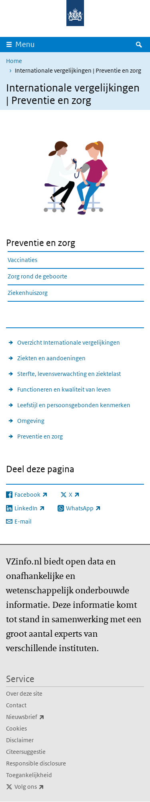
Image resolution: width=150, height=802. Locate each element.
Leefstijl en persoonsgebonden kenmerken (73, 405)
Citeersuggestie (26, 751)
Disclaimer (20, 740)
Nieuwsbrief (43, 717)
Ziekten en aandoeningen (51, 358)
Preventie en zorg (40, 436)
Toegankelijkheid (29, 775)
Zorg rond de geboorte (37, 276)
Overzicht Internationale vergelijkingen (68, 342)
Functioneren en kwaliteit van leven (64, 389)
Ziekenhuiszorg (28, 292)
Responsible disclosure (36, 763)
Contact (16, 705)
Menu (25, 44)
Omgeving (30, 420)
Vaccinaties (22, 260)
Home (14, 61)
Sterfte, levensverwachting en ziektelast (69, 374)
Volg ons (46, 787)
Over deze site (24, 693)
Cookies (16, 728)
